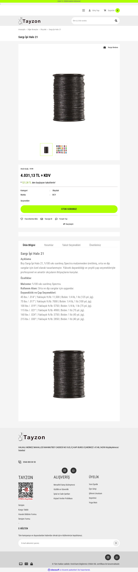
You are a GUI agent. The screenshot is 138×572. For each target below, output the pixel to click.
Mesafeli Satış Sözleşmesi (64, 485)
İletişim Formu (24, 519)
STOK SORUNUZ (69, 209)
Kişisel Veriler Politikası (63, 498)
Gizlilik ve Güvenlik (61, 489)
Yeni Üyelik (93, 484)
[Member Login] (94, 10)
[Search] (95, 20)
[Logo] (29, 20)
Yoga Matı (93, 502)
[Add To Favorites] (29, 218)
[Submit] (116, 543)
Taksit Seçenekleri (71, 245)
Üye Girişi (92, 489)
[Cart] (112, 10)
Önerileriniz (95, 245)
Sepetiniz (92, 498)
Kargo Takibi (23, 510)
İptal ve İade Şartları (62, 494)
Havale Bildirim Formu (27, 514)
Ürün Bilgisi (29, 245)
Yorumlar (48, 245)
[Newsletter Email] (69, 543)
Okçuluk (55, 190)
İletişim (21, 505)
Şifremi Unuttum (95, 493)
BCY (54, 195)
